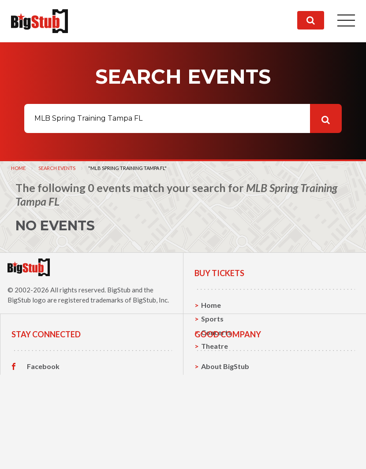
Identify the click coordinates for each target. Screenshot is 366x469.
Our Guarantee (226, 454)
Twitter (39, 427)
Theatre (214, 346)
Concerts (216, 332)
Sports (212, 318)
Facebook (43, 413)
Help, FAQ (217, 440)
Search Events (56, 168)
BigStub (119, 290)
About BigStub (225, 413)
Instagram (43, 440)
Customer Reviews (58, 454)
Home (18, 168)
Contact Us (219, 427)
